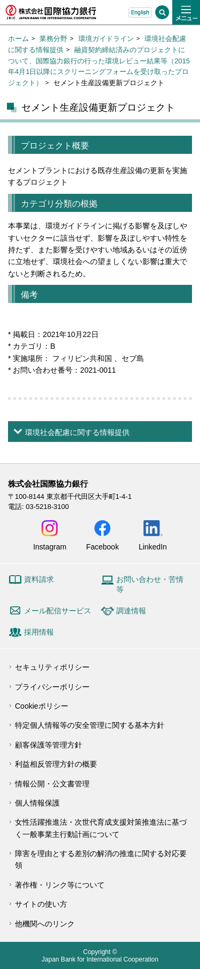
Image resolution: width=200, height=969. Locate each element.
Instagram (49, 547)
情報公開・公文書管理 (52, 783)
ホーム (18, 39)
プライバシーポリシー (52, 687)
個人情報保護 (37, 803)
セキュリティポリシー (52, 667)
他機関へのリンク (45, 923)
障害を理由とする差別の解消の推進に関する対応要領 (101, 859)
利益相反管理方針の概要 (56, 764)
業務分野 (53, 39)
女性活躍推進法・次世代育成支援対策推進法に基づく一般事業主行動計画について (101, 828)
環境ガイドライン (106, 39)
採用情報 (39, 632)
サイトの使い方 (41, 904)
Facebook (102, 547)
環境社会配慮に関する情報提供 (77, 432)
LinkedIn (153, 547)
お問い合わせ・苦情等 (149, 584)
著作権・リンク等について (60, 885)
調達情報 (131, 610)
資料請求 (39, 579)
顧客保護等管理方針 (48, 745)
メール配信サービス (57, 610)
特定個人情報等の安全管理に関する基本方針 (89, 725)
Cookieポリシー (41, 706)
